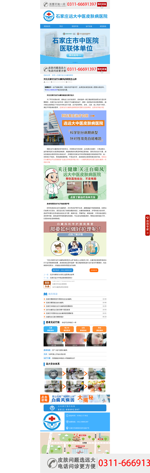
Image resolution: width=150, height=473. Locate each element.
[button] (73, 62)
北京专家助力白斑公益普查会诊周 (62, 274)
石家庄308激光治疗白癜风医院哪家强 (59, 306)
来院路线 (103, 26)
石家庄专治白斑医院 (59, 284)
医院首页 (47, 26)
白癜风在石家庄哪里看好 (55, 317)
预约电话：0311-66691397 (62, 270)
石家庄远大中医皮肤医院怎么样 (63, 281)
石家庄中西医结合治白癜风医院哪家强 (59, 313)
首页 (53, 75)
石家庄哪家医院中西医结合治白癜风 (59, 299)
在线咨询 (94, 270)
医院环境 (75, 26)
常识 (61, 26)
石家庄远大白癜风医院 (65, 75)
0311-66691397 (52, 90)
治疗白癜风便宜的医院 (60, 287)
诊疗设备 (89, 26)
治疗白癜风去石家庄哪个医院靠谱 (58, 310)
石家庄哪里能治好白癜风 (55, 303)
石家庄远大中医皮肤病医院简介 (61, 278)
